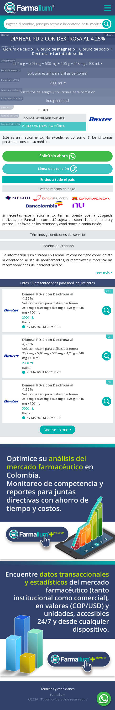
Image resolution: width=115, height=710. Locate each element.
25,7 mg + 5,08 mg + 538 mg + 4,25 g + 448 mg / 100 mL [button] (56, 63)
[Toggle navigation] (107, 8)
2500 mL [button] (56, 83)
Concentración (8, 60)
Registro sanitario (9, 115)
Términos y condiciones (58, 689)
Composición (7, 46)
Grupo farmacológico (11, 89)
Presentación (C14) (10, 80)
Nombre (5, 34)
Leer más (102, 272)
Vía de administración (11, 98)
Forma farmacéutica (10, 70)
